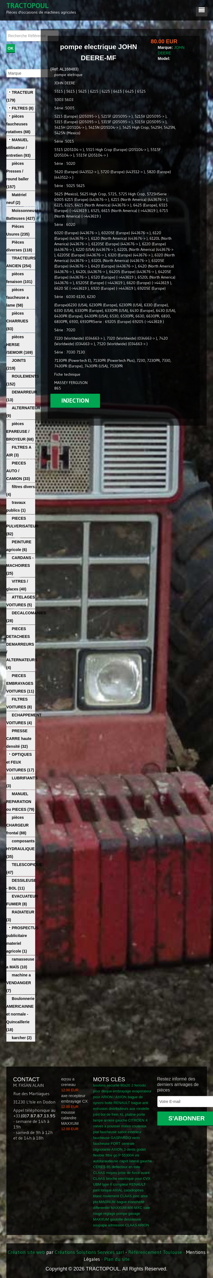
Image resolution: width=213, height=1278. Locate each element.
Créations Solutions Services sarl (89, 1252)
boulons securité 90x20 (111, 1085)
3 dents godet (135, 1149)
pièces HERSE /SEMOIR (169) (19, 345)
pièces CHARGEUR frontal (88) (17, 825)
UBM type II (102, 1184)
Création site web (26, 1252)
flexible (98, 1155)
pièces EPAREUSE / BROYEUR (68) (20, 431)
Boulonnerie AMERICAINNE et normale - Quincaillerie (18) (20, 1014)
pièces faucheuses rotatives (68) (18, 124)
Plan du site (117, 1259)
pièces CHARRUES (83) (17, 321)
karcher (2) (22, 1037)
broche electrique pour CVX (128, 1178)
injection (75, 400)
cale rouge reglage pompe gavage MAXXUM (121, 1213)
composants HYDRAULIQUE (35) (20, 849)
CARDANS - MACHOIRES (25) (20, 565)
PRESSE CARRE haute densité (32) (19, 739)
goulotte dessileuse (125, 1219)
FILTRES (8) (23, 108)
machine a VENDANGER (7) (18, 983)
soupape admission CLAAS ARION (121, 1225)
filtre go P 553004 (120, 1155)
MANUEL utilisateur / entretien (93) (18, 148)
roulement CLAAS (117, 1196)
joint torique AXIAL (108, 1190)
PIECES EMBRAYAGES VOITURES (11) (20, 683)
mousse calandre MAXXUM (70, 1118)
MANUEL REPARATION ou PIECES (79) (20, 802)
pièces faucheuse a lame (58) (17, 297)
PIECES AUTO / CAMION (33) (18, 471)
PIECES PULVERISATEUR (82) (22, 526)
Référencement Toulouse (155, 1252)
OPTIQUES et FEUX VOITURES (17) (20, 762)
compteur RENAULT (129, 1184)
